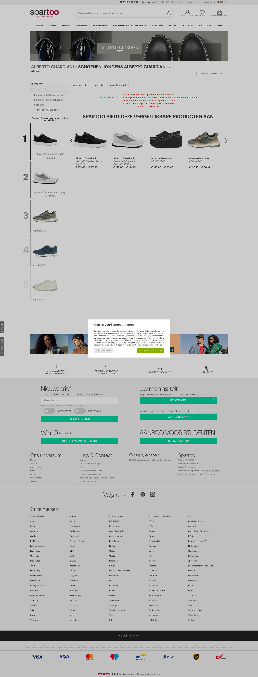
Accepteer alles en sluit (150, 350)
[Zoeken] (169, 13)
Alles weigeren (103, 350)
